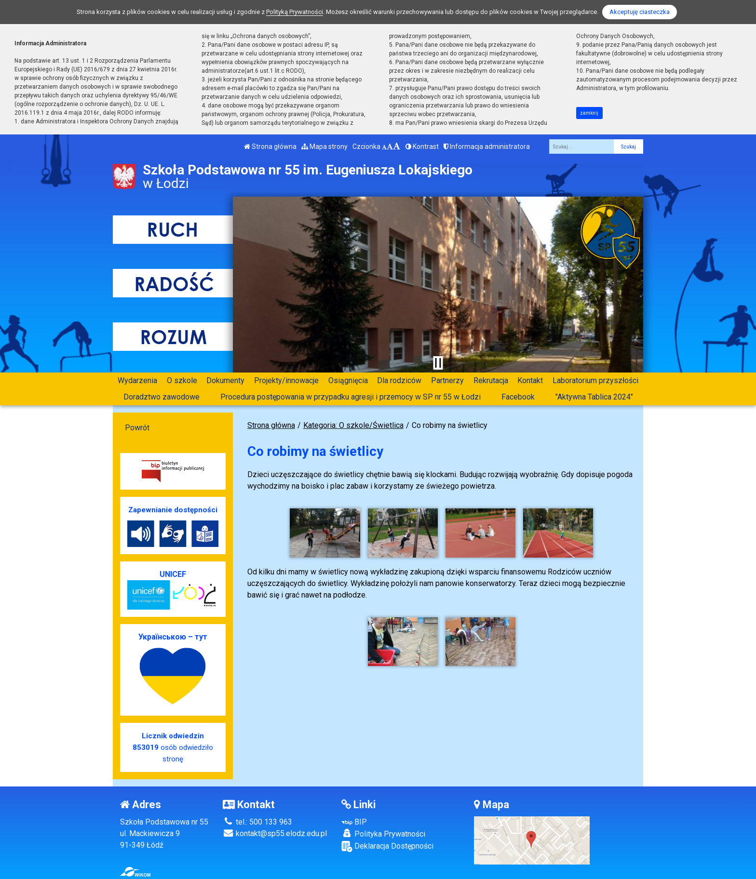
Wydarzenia (137, 380)
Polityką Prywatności (294, 11)
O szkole (182, 380)
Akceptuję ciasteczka (639, 11)
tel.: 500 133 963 (257, 821)
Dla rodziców (399, 380)
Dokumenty (225, 380)
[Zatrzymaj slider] (438, 363)
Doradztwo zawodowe (161, 396)
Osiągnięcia (348, 380)
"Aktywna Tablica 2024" (594, 396)
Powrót (137, 427)
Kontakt (530, 380)
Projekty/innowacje (286, 380)
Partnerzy (447, 380)
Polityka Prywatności (383, 834)
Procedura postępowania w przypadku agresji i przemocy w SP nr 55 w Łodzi (350, 396)
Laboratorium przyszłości (595, 380)
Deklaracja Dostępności (387, 846)
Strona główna (270, 146)
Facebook (518, 396)
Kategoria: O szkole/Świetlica (353, 425)
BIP (354, 821)
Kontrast (422, 146)
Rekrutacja (490, 380)
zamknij (589, 113)
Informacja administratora (487, 146)
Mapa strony (324, 146)
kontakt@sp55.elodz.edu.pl (275, 833)
